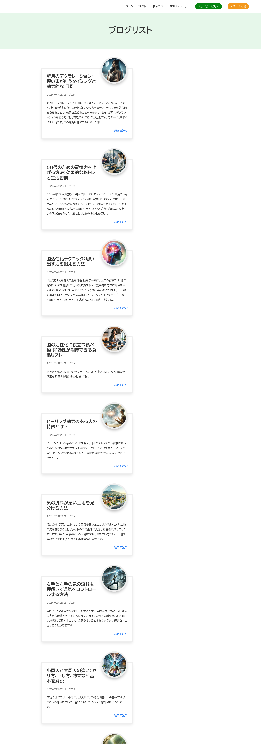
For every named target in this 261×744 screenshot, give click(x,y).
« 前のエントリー (50, 609)
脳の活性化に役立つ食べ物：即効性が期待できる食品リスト (161, 174)
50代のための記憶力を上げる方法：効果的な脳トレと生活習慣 (160, 78)
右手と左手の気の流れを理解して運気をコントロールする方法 (68, 351)
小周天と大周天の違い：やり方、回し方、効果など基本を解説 (160, 351)
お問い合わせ (238, 6)
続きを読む (114, 132)
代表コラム (159, 6)
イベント (141, 6)
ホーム (129, 6)
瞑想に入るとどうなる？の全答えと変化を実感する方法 (161, 437)
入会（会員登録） (208, 6)
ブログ (72, 92)
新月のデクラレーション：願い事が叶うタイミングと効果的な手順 (68, 78)
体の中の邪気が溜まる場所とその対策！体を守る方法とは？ (161, 529)
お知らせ (174, 6)
